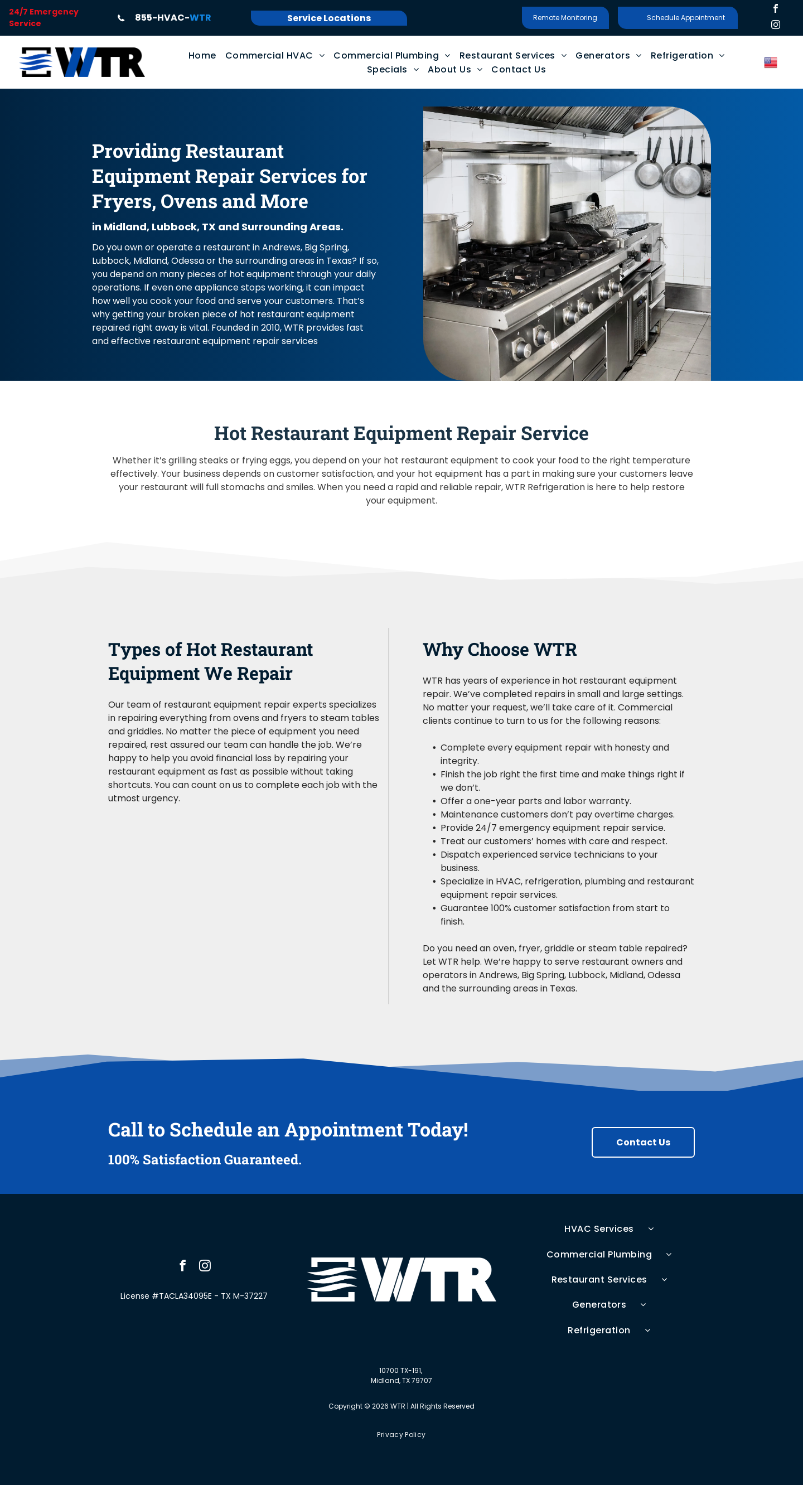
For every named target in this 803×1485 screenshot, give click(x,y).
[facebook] (775, 10)
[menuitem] (202, 55)
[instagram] (775, 26)
